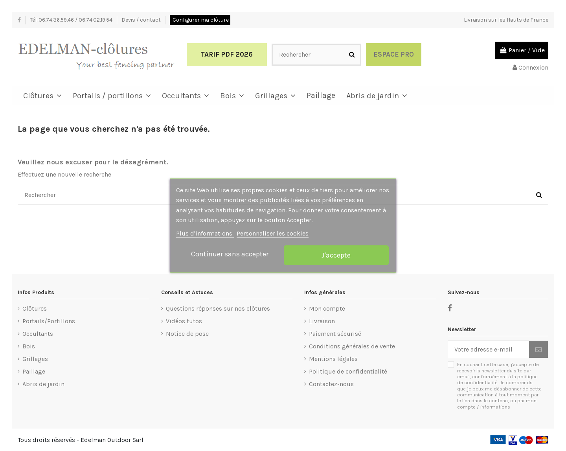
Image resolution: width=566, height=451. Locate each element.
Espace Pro (393, 54)
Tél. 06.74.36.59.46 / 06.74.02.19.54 (72, 20)
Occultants (37, 333)
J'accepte (336, 255)
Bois (28, 346)
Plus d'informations (205, 233)
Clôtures (34, 308)
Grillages (35, 359)
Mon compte (327, 308)
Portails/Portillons (48, 321)
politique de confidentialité (497, 379)
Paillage (33, 371)
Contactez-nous (331, 384)
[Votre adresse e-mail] (488, 349)
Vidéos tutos (184, 321)
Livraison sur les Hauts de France (506, 20)
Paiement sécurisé (335, 333)
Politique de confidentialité (348, 371)
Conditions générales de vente (352, 346)
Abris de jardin (43, 384)
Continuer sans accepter (229, 254)
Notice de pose (187, 333)
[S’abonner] (538, 349)
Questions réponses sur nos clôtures (218, 308)
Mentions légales (333, 359)
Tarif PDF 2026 (227, 54)
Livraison (322, 321)
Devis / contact (141, 20)
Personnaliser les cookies (273, 233)
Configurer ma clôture (201, 20)
